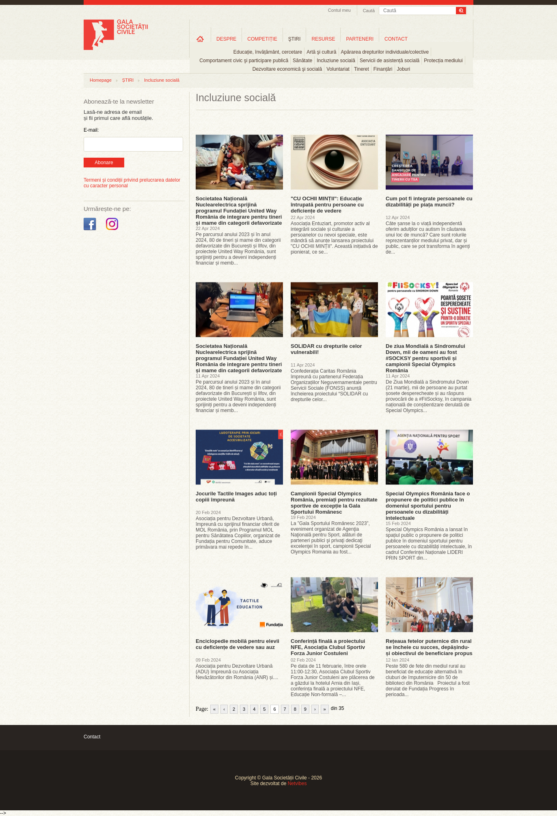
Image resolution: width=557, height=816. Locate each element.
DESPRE (226, 39)
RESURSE (323, 39)
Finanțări (383, 69)
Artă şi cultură (321, 52)
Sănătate (302, 60)
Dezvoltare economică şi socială (287, 69)
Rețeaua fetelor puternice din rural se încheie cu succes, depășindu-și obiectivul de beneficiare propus (429, 647)
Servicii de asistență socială (389, 60)
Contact (92, 737)
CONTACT (396, 39)
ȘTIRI (128, 80)
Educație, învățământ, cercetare (267, 52)
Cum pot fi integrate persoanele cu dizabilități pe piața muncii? (429, 201)
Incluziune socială (336, 60)
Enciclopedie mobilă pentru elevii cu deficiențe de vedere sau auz (237, 644)
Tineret (361, 69)
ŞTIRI (294, 39)
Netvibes (297, 783)
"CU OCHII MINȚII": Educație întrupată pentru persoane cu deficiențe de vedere (327, 204)
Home (200, 39)
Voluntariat (338, 69)
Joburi (403, 69)
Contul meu (339, 10)
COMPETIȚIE (262, 39)
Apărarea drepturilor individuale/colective (385, 52)
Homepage (101, 80)
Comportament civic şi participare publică (243, 60)
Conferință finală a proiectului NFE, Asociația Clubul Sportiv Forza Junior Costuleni (328, 647)
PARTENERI (359, 39)
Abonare (104, 162)
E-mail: (91, 130)
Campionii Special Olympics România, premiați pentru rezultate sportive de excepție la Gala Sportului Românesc (334, 502)
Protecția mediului (443, 60)
